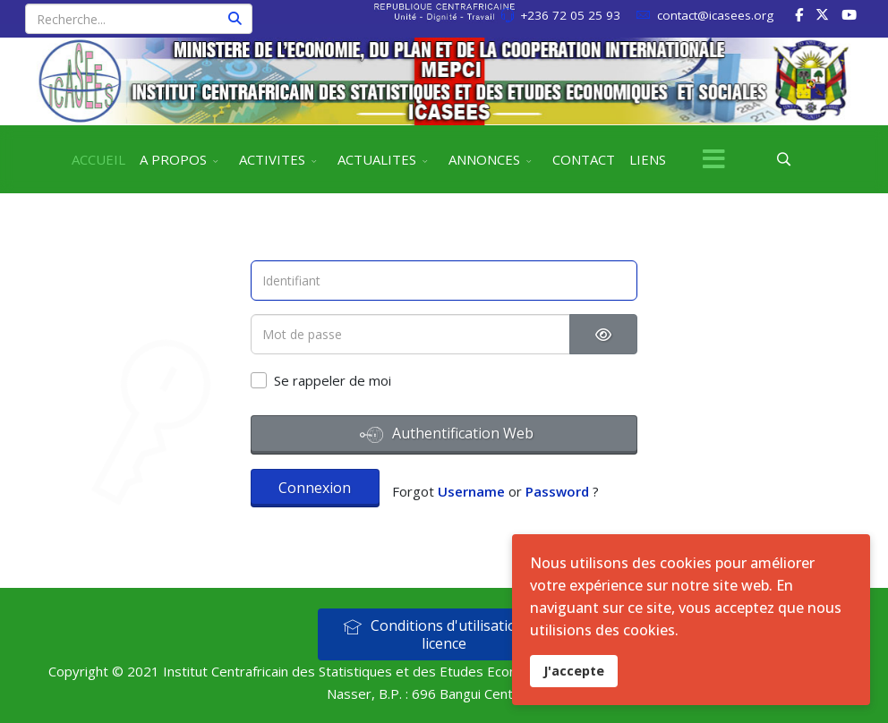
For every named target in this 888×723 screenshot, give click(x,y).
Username (471, 491)
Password (557, 491)
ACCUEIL (98, 159)
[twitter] (822, 14)
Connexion (314, 488)
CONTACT (583, 159)
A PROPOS (173, 159)
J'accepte (573, 670)
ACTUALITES (376, 159)
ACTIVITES (272, 159)
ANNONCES (484, 159)
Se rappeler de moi (332, 380)
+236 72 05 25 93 (570, 15)
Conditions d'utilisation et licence (442, 634)
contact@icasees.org (715, 15)
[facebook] (799, 14)
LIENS (647, 159)
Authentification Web (447, 435)
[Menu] (713, 159)
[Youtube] (849, 14)
